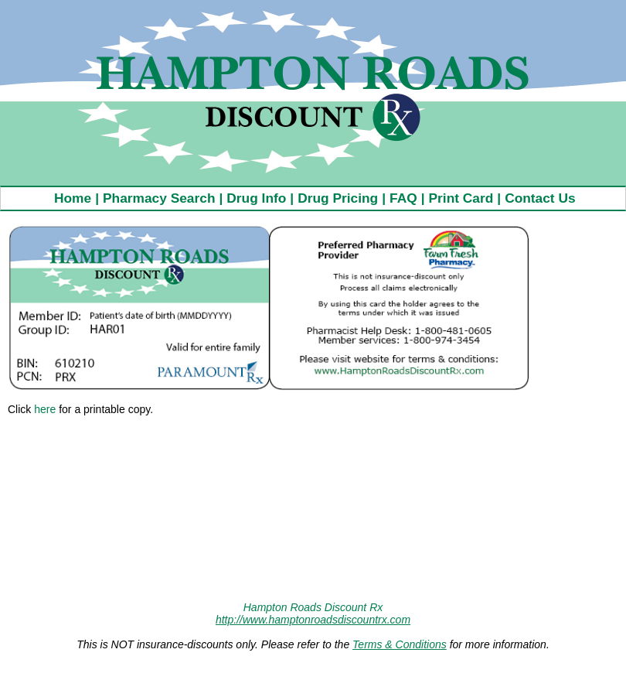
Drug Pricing (338, 198)
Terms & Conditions (399, 644)
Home (72, 198)
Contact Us (540, 198)
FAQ (403, 198)
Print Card (461, 198)
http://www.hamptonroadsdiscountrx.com (313, 619)
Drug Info (256, 198)
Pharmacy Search (159, 198)
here (45, 409)
